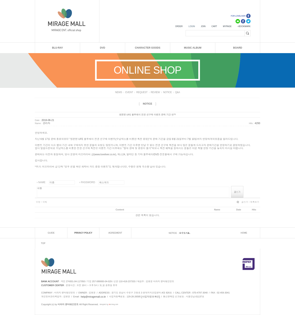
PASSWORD (88, 182)
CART (214, 26)
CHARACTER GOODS (147, 47)
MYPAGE (227, 26)
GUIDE (51, 233)
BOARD (237, 47)
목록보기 (254, 202)
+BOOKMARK (244, 26)
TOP (43, 243)
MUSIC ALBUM (192, 47)
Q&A (177, 92)
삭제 (44, 202)
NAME (41, 182)
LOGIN (191, 26)
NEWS (118, 92)
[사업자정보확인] (150, 296)
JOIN (203, 26)
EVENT (129, 92)
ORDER (179, 26)
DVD (102, 47)
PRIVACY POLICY (83, 233)
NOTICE (167, 92)
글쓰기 (244, 202)
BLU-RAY (57, 47)
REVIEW (155, 92)
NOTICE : (174, 233)
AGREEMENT (115, 233)
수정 (38, 202)
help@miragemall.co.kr (93, 296)
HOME (244, 233)
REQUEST (142, 92)
